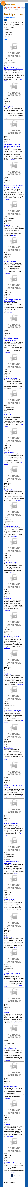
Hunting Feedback (10, 261)
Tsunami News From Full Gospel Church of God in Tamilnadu (12, 146)
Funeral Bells (8, 748)
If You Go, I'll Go (9, 1162)
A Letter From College (11, 823)
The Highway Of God (10, 1049)
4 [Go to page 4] (19, 1175)
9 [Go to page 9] (15, 1178)
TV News (7, 1124)
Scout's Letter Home (10, 562)
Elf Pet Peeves (8, 937)
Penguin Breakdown (10, 378)
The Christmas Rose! (11, 526)
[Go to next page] (21, 1177)
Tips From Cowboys (10, 490)
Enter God (7, 414)
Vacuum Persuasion (10, 1086)
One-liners (7, 674)
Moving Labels (9, 107)
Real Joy (7, 225)
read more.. (13, 159)
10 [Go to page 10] (18, 1178)
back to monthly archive (9, 17)
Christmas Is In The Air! (11, 636)
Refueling (7, 1012)
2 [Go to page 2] (14, 1175)
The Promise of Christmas (12, 710)
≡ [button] (3, 3)
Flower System (9, 899)
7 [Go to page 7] (10, 1178)
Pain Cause (7, 598)
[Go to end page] (8, 1180)
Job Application (9, 452)
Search (5, 39)
